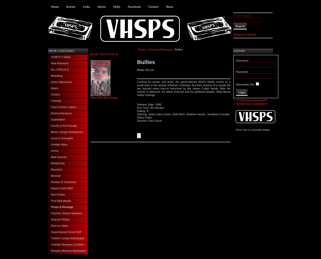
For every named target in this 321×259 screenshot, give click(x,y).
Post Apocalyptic (61, 200)
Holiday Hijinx (59, 144)
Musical (55, 175)
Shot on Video (59, 225)
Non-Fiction (58, 194)
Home (55, 6)
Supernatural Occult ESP (66, 232)
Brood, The (97, 54)
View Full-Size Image (104, 96)
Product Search (242, 15)
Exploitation (58, 119)
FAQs (116, 6)
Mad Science (59, 157)
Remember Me (245, 84)
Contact (153, 6)
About (102, 6)
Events (70, 6)
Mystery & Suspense (63, 182)
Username (242, 60)
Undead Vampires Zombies (67, 244)
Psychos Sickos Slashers (66, 213)
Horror (55, 150)
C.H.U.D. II (111, 54)
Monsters (56, 169)
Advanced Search (244, 34)
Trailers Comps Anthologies (68, 238)
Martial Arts (58, 163)
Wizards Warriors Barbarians (68, 250)
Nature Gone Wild (62, 188)
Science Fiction (60, 219)
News (169, 6)
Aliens (54, 88)
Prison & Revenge (62, 207)
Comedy (56, 100)
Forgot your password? (251, 100)
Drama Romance (61, 113)
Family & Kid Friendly (64, 125)
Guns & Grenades (62, 138)
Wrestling (56, 75)
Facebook (134, 6)
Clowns (55, 94)
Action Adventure (61, 82)
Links (86, 6)
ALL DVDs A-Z (60, 69)
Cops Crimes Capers (63, 107)
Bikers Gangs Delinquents (67, 132)
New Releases (60, 63)
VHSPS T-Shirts (60, 57)
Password (242, 71)
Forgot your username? (251, 103)
